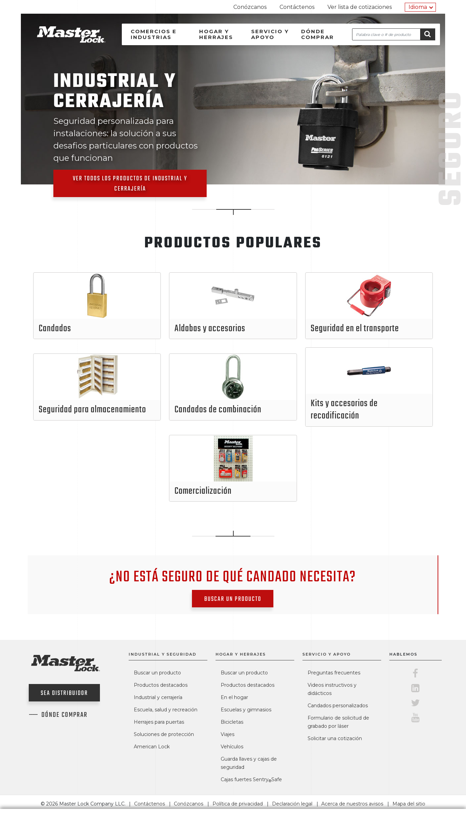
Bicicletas (232, 722)
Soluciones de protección (164, 734)
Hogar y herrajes (216, 34)
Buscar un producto (232, 599)
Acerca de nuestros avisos (352, 804)
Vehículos (232, 747)
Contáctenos (297, 7)
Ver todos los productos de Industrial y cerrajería (130, 184)
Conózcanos (250, 7)
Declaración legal (292, 804)
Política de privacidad (237, 804)
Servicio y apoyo (270, 34)
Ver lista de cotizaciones (359, 7)
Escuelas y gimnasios (246, 710)
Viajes (227, 734)
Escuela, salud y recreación (165, 710)
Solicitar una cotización (335, 738)
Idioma (418, 7)
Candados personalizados (338, 705)
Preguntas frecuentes (334, 673)
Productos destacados (160, 685)
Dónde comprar (317, 34)
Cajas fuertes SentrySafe (251, 779)
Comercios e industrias (154, 34)
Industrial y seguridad (162, 654)
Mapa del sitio (408, 804)
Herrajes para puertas (159, 722)
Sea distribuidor (64, 693)
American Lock (152, 747)
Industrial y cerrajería (158, 697)
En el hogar (234, 697)
